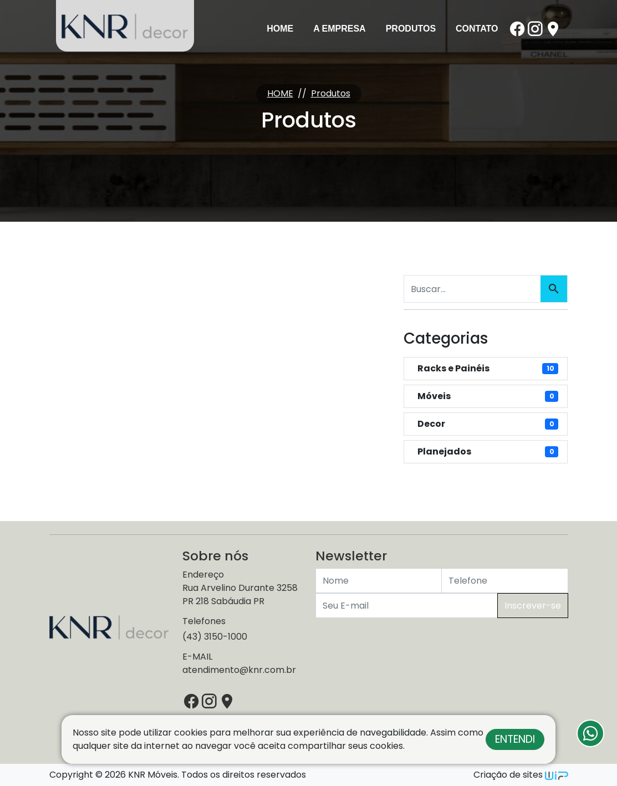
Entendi (515, 739)
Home (280, 28)
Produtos (411, 28)
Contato (477, 28)
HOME (280, 93)
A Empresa (339, 28)
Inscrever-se (532, 605)
